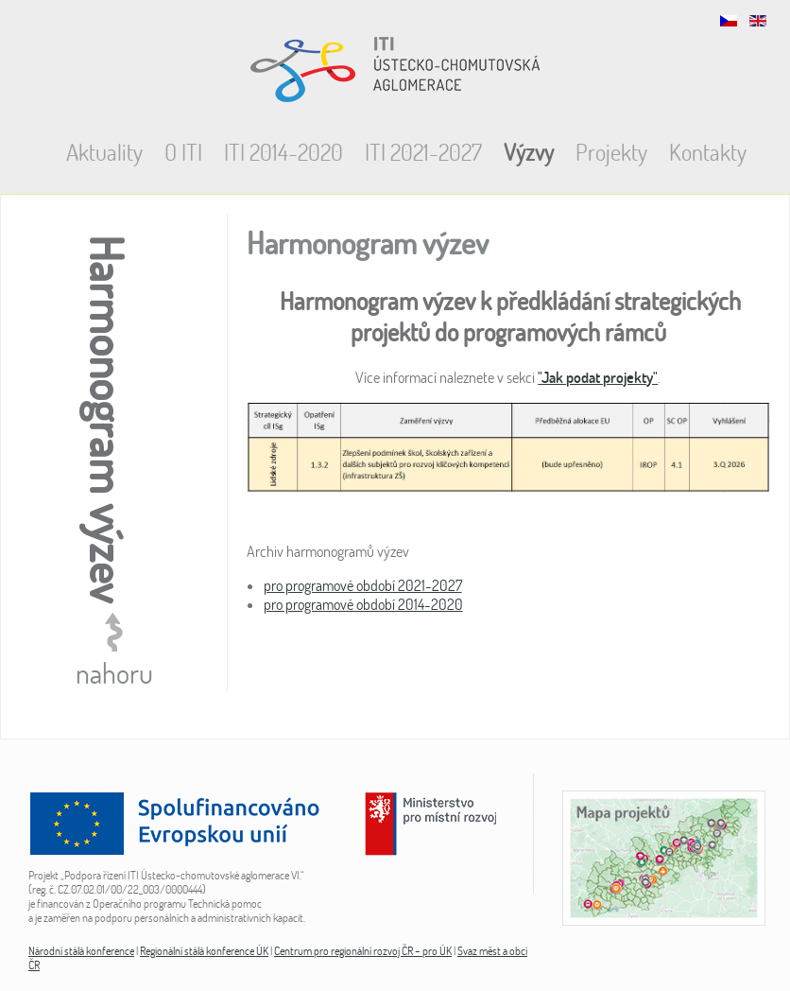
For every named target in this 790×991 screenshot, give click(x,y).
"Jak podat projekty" (598, 377)
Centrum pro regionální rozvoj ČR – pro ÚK (363, 951)
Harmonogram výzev (368, 242)
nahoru (114, 672)
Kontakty (708, 151)
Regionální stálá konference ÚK (204, 951)
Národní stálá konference (81, 951)
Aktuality (104, 151)
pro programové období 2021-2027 (363, 585)
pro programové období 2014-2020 (363, 604)
